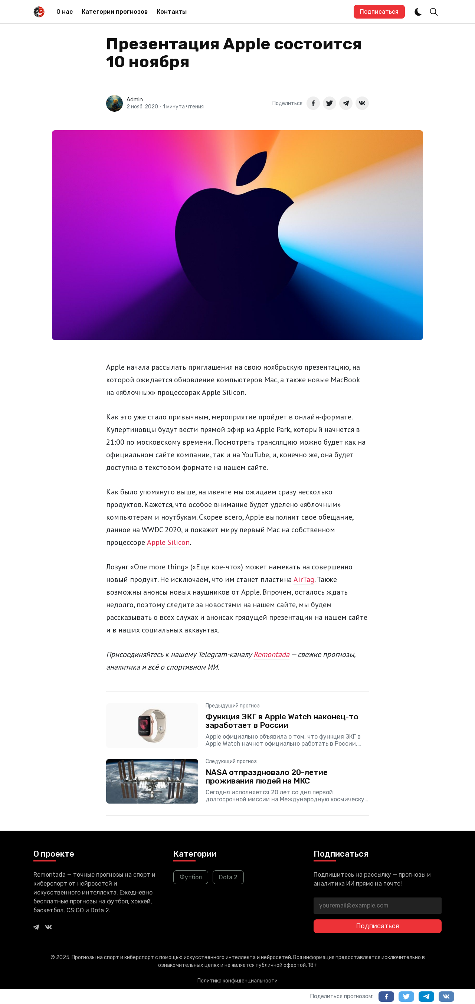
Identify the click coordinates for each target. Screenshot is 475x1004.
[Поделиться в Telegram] (346, 103)
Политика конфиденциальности (237, 981)
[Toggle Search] (434, 12)
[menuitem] (64, 11)
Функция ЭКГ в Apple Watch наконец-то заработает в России (282, 721)
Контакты (172, 11)
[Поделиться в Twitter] (329, 103)
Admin (135, 99)
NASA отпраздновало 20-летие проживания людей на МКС (267, 776)
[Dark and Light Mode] (418, 12)
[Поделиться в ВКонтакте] (362, 103)
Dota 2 (228, 877)
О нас (64, 11)
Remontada (271, 654)
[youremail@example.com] (378, 905)
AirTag (304, 579)
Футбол (191, 877)
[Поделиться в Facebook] (313, 103)
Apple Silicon (168, 542)
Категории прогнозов (115, 11)
